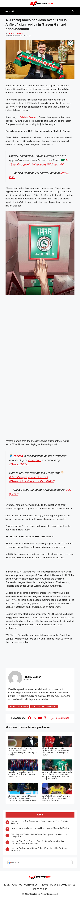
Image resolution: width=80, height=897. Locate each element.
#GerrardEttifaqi (19, 464)
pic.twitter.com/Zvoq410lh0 (37, 481)
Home (6, 885)
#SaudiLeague (18, 164)
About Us (17, 885)
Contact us (31, 885)
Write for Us (40, 889)
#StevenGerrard (38, 477)
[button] (73, 11)
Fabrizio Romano (28, 117)
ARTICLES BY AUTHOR (19, 706)
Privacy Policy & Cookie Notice (57, 885)
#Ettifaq (18, 456)
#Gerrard (14, 481)
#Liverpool (34, 460)
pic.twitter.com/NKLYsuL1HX (45, 164)
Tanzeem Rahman (44, 706)
